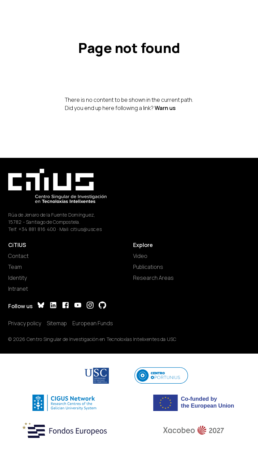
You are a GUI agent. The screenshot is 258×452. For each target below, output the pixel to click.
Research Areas (153, 278)
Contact (18, 256)
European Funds (92, 323)
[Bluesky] (41, 306)
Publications (148, 267)
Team (15, 267)
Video (140, 256)
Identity (17, 278)
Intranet (18, 288)
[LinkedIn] (53, 306)
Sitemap (57, 323)
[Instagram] (90, 306)
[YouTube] (78, 306)
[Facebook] (65, 306)
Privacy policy (24, 323)
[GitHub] (102, 306)
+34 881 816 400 (37, 229)
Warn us (165, 108)
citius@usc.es (86, 229)
